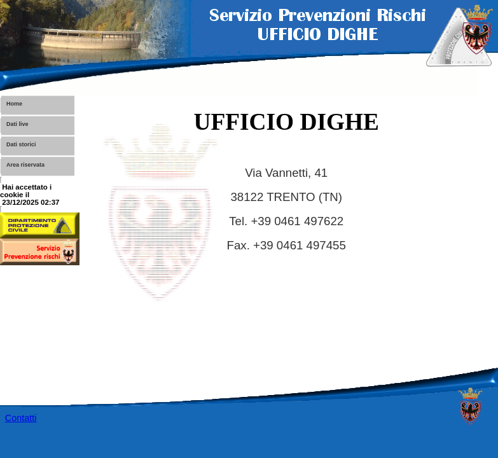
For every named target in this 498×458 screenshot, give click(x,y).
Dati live (17, 124)
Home (14, 104)
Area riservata (25, 165)
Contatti (21, 418)
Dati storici (21, 144)
